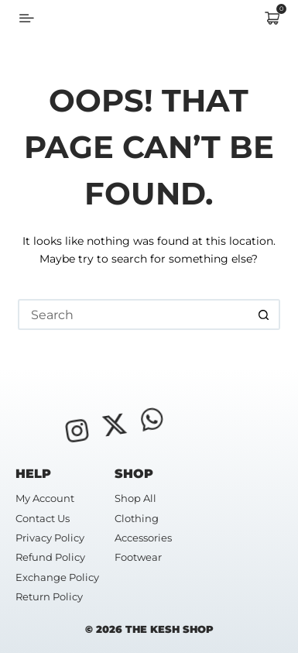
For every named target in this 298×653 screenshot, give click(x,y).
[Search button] (264, 314)
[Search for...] (133, 314)
